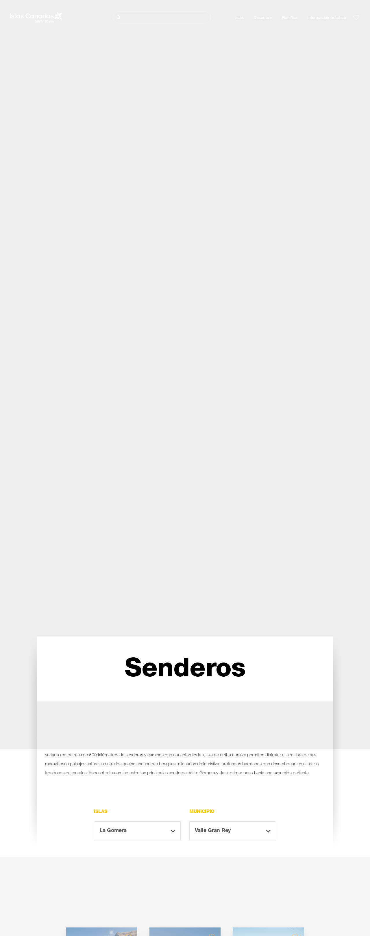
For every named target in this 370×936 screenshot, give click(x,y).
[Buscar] (162, 17)
